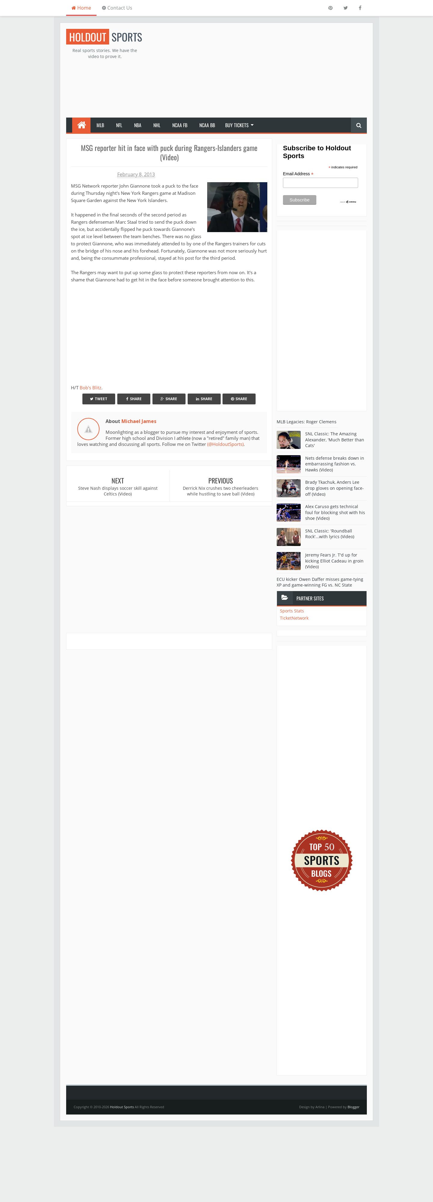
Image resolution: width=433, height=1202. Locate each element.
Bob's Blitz (90, 388)
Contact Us (117, 8)
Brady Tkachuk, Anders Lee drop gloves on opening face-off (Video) (334, 488)
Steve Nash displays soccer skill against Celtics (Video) (118, 491)
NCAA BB (207, 125)
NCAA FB (179, 125)
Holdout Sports (122, 1107)
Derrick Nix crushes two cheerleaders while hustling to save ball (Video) (220, 491)
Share (134, 398)
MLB (100, 125)
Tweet (98, 398)
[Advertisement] (257, 71)
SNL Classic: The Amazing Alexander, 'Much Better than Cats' (334, 439)
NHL (156, 125)
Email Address (298, 174)
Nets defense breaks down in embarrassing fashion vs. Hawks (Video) (334, 464)
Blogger (353, 1107)
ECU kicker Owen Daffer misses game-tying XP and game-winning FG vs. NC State (320, 582)
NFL (119, 125)
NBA (137, 125)
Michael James (138, 421)
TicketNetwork (294, 618)
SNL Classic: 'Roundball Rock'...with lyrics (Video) (329, 534)
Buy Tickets (237, 125)
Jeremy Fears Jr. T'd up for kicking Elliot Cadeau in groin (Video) (334, 560)
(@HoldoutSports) (225, 444)
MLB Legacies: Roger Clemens (306, 422)
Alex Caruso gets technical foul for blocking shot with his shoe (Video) (335, 512)
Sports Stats (292, 611)
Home (81, 8)
